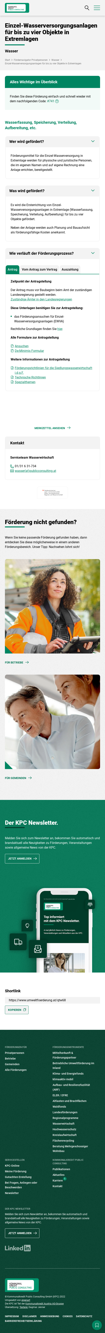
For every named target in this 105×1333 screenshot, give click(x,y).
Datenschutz (84, 1316)
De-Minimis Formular (29, 351)
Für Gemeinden (15, 778)
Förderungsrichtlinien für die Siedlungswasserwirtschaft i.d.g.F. (53, 370)
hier (59, 329)
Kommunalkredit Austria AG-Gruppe (44, 1303)
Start (7, 60)
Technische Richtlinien (30, 377)
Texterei (24, 1307)
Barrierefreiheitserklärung (23, 1321)
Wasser (55, 60)
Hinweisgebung (49, 1316)
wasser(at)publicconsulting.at (35, 471)
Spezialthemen (25, 382)
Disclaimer (29, 1316)
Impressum (12, 1316)
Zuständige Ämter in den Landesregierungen (41, 299)
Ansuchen (22, 346)
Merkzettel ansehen (49, 428)
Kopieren (14, 1009)
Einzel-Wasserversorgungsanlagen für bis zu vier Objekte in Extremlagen (43, 63)
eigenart (25, 1300)
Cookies (67, 1316)
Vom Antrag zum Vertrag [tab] (39, 269)
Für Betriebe (14, 662)
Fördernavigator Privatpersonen (31, 60)
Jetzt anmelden (20, 858)
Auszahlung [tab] (70, 269)
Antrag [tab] (12, 269)
